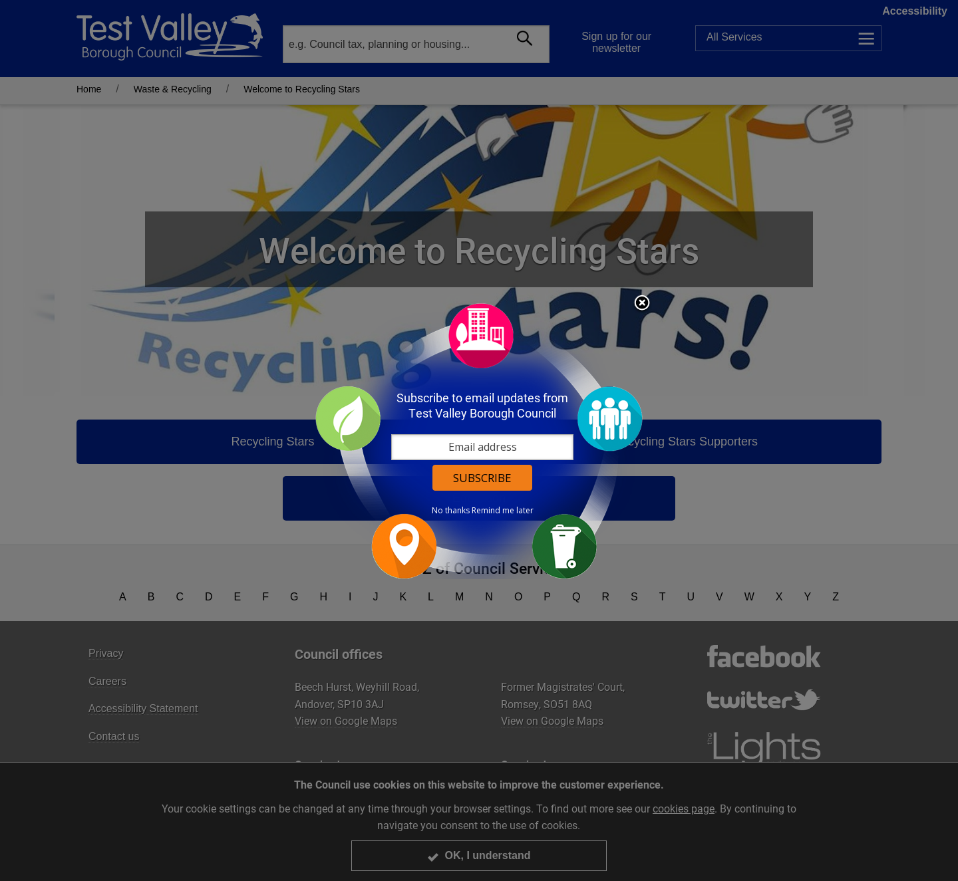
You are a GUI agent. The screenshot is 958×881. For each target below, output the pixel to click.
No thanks (451, 510)
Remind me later (503, 510)
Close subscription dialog (642, 304)
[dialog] (479, 440)
